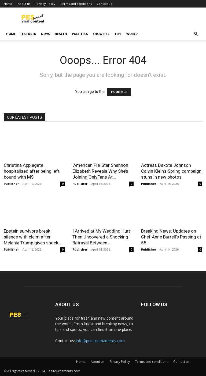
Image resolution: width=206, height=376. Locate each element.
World (132, 34)
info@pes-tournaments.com (100, 340)
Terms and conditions (76, 4)
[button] (195, 34)
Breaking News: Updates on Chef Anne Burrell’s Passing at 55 (171, 236)
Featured (28, 34)
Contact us (104, 4)
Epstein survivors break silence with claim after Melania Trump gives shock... (32, 236)
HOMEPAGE (119, 92)
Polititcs (80, 34)
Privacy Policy (45, 4)
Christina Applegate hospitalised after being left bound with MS (32, 171)
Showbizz (101, 34)
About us (24, 4)
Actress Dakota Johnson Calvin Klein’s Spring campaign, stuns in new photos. (171, 171)
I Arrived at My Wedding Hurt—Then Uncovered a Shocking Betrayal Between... (103, 236)
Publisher (11, 184)
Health (61, 34)
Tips (118, 34)
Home (8, 4)
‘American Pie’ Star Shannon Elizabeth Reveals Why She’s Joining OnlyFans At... (100, 171)
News (45, 34)
